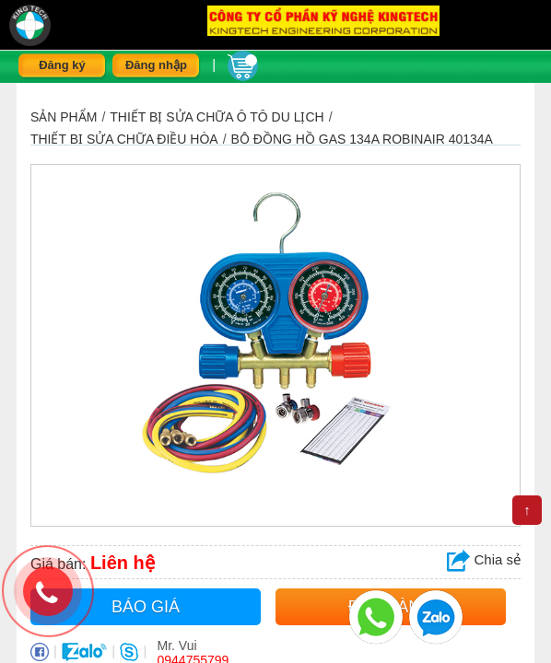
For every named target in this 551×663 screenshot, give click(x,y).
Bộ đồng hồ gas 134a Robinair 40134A (362, 139)
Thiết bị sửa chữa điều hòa (124, 139)
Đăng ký (62, 65)
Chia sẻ (484, 559)
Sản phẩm (63, 117)
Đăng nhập (156, 65)
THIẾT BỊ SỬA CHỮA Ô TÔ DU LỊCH (216, 117)
